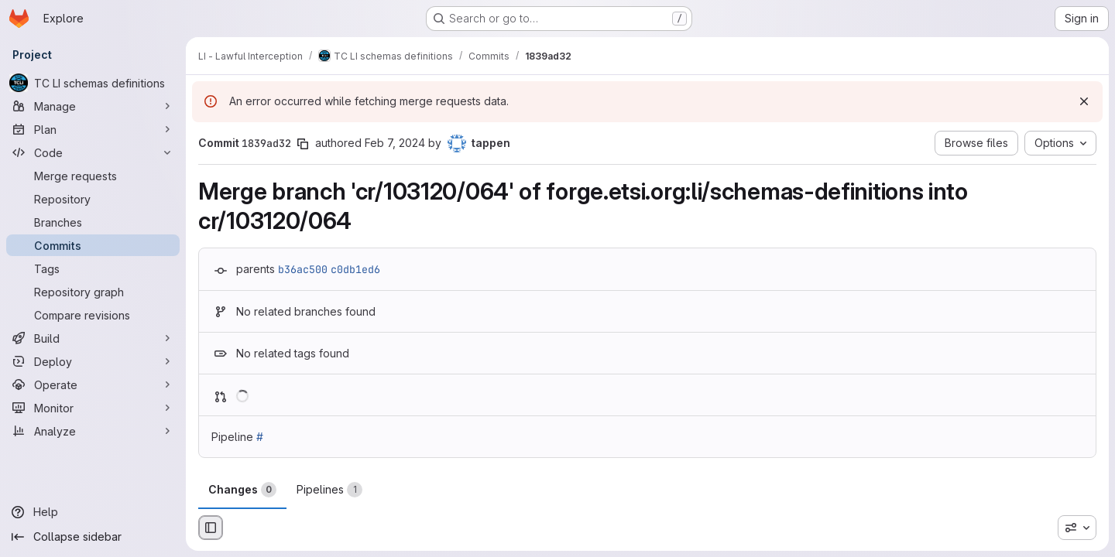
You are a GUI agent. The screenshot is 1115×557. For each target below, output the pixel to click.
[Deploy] (93, 361)
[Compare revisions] (93, 315)
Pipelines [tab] (329, 489)
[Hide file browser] (210, 527)
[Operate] (93, 384)
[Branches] (93, 222)
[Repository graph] (93, 291)
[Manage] (93, 106)
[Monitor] (93, 408)
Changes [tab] (242, 489)
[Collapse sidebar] (93, 537)
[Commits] (93, 245)
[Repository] (93, 199)
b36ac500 (303, 269)
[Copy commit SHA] (302, 144)
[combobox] (1077, 527)
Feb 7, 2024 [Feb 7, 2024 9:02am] (395, 142)
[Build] (93, 338)
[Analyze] (93, 431)
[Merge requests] (93, 175)
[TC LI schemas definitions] (93, 83)
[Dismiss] (1084, 101)
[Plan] (93, 129)
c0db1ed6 (355, 269)
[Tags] (93, 268)
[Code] (93, 152)
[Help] (93, 512)
